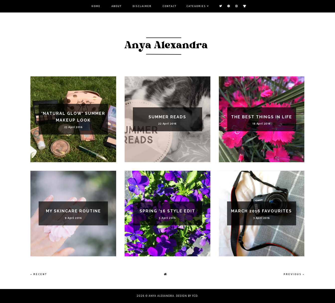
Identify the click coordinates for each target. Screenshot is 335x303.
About (116, 6)
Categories (196, 6)
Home (95, 6)
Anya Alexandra (161, 296)
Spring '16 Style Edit (167, 211)
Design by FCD (187, 296)
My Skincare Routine (73, 211)
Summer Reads (167, 117)
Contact (169, 6)
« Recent (38, 274)
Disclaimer (142, 6)
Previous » (294, 274)
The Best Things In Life (261, 117)
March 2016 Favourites (261, 211)
